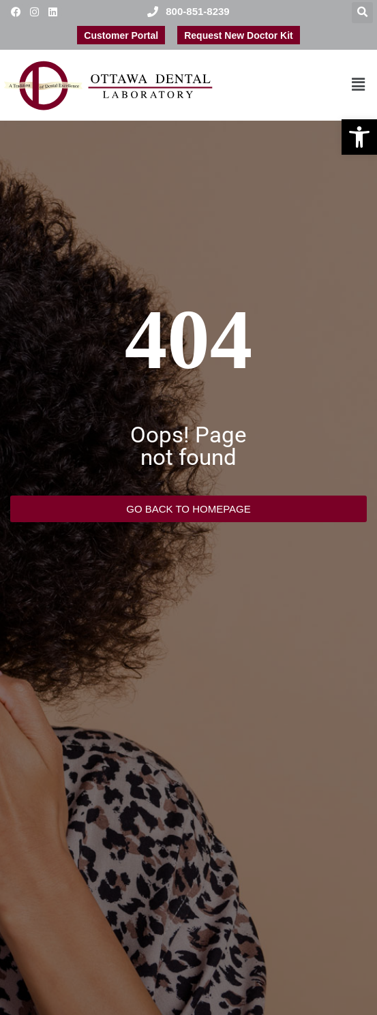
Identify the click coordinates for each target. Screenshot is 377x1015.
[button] (359, 137)
